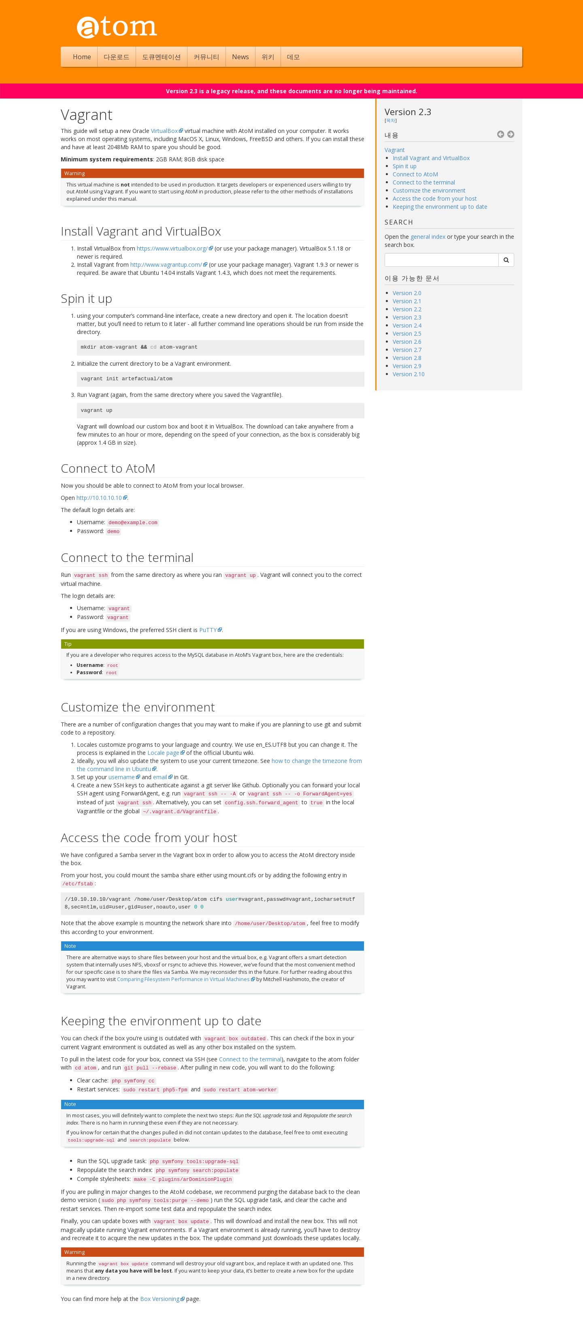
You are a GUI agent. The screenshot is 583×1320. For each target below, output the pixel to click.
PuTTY (208, 630)
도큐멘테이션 (161, 56)
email (160, 777)
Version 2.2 (407, 309)
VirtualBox (164, 131)
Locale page (163, 752)
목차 (390, 120)
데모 (293, 56)
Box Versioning (159, 1299)
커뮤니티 (206, 56)
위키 (268, 56)
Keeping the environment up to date (440, 206)
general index (428, 236)
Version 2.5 (407, 333)
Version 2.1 (407, 301)
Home (82, 56)
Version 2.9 (407, 366)
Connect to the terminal (424, 182)
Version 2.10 (409, 374)
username (122, 777)
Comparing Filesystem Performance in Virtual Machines (183, 979)
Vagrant (395, 150)
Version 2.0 (407, 293)
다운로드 (117, 56)
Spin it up (405, 166)
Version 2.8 (407, 358)
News (240, 56)
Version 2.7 (407, 350)
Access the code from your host (435, 198)
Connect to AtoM (415, 174)
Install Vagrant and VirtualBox (431, 158)
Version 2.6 (407, 341)
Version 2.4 (407, 325)
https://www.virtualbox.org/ (172, 248)
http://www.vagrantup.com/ (166, 264)
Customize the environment (429, 190)
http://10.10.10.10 (99, 497)
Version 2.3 (408, 111)
